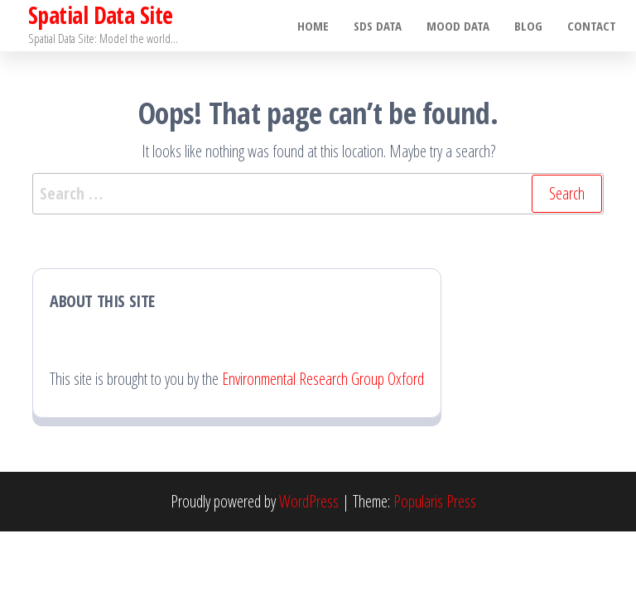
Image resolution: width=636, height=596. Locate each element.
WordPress (309, 501)
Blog (528, 25)
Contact (591, 25)
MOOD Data (457, 25)
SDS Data (378, 25)
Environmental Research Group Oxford (323, 379)
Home (313, 25)
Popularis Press (434, 501)
